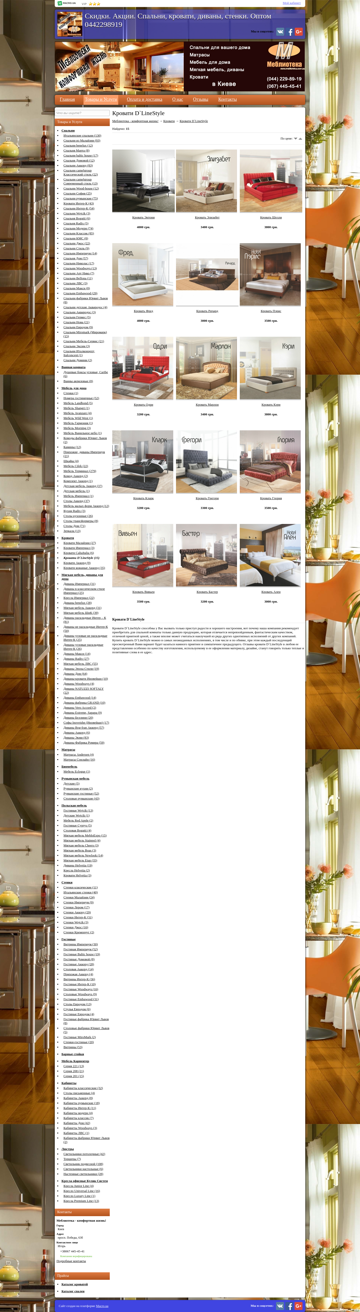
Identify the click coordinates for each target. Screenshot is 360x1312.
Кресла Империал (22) (79, 598)
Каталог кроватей (75, 1284)
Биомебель (69, 766)
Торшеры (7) (72, 1159)
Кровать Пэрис (271, 311)
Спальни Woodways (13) (80, 268)
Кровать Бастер (207, 592)
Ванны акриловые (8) (78, 381)
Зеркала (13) (72, 531)
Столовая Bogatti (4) (77, 830)
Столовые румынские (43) (82, 798)
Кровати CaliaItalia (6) (79, 553)
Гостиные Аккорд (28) (79, 964)
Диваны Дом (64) (75, 673)
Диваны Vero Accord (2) (80, 707)
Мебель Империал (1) (79, 496)
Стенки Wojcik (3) (76, 922)
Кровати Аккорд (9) (77, 563)
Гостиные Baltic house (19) (82, 954)
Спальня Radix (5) (76, 223)
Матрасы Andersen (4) (79, 754)
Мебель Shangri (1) (77, 408)
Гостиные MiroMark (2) (80, 1037)
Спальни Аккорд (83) (78, 165)
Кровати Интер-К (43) (79, 203)
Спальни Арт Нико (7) (79, 273)
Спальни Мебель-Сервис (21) (84, 341)
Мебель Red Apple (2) (78, 820)
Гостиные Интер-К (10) (80, 984)
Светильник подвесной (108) (83, 1164)
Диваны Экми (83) (76, 737)
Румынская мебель (76, 778)
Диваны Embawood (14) (80, 697)
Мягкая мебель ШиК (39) (81, 613)
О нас (177, 99)
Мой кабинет (292, 3)
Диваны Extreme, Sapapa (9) (83, 712)
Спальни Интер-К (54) (79, 208)
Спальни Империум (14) (80, 253)
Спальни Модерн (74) (78, 228)
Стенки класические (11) (81, 887)
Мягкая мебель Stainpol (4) (82, 840)
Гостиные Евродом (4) (79, 1014)
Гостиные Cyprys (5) (78, 825)
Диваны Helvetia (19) (78, 865)
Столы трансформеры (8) (81, 521)
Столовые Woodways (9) (80, 994)
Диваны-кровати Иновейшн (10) (86, 678)
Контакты (227, 99)
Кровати (68, 538)
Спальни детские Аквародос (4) (85, 307)
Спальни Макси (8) (77, 288)
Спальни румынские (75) (81, 198)
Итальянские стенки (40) (81, 892)
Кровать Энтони (143, 217)
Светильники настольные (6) (83, 1169)
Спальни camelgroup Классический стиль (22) (81, 172)
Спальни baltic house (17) (81, 155)
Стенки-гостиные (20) (79, 1042)
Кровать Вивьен (143, 592)
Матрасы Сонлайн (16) (79, 759)
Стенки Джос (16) (76, 927)
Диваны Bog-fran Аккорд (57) (84, 727)
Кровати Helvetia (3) (77, 875)
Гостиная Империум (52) (81, 949)
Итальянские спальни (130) (82, 135)
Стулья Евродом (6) (77, 1009)
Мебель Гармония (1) (78, 423)
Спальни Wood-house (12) (81, 188)
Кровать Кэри (271, 404)
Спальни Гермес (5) (77, 317)
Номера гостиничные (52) (81, 398)
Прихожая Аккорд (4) (78, 974)
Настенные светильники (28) (83, 1174)
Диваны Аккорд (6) (77, 732)
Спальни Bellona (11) (78, 278)
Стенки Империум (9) (79, 902)
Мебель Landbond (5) (78, 403)
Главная (67, 99)
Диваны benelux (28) (78, 603)
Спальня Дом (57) (76, 258)
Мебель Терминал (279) (80, 471)
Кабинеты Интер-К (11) (80, 1108)
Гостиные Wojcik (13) (78, 810)
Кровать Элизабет (207, 217)
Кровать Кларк (143, 498)
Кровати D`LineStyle (194, 121)
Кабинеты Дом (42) (77, 1123)
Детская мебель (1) (77, 491)
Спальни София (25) (78, 193)
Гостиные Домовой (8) (79, 959)
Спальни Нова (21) (77, 322)
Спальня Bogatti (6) (77, 218)
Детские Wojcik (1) (77, 815)
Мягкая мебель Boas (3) (80, 850)
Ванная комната (74, 367)
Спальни (68, 130)
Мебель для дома (74, 388)
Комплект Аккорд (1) (78, 481)
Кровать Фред (143, 311)
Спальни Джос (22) (77, 243)
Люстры (68, 1149)
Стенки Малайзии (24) (79, 897)
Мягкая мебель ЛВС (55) (81, 663)
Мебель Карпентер (75, 1061)
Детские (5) (72, 783)
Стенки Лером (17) (77, 907)
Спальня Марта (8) (77, 150)
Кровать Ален (271, 592)
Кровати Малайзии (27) (80, 543)
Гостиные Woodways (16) (81, 989)
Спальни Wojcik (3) (77, 213)
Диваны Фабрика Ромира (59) (84, 742)
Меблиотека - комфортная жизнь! (135, 121)
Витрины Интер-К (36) (79, 979)
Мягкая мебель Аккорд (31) (83, 608)
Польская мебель (74, 805)
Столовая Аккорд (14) (79, 969)
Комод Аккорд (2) (76, 476)
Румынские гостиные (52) (81, 793)
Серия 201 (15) (74, 1076)
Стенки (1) (71, 393)
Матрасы (68, 749)
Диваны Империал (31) (80, 584)
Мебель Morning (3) (77, 428)
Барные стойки (73, 1054)
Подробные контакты (71, 1261)
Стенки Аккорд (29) (77, 912)
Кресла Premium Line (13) (81, 1201)
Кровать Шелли (271, 217)
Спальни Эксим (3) (77, 346)
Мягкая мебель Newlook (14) (83, 855)
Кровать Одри (143, 404)
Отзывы (200, 99)
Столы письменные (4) (79, 1093)
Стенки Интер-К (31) (78, 917)
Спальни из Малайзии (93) (82, 140)
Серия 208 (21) (74, 1071)
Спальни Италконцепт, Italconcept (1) (79, 353)
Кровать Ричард (207, 311)
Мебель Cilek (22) (76, 466)
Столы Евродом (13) (78, 1004)
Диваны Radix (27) (76, 658)
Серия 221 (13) (74, 1066)
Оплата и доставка (144, 99)
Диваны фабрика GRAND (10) (84, 702)
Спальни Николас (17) (79, 263)
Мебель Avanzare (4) (78, 413)
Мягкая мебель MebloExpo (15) (85, 835)
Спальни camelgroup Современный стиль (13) (81, 181)
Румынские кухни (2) (78, 788)
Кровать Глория (271, 498)
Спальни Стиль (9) (76, 248)
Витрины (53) (73, 1047)
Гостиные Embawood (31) (81, 999)
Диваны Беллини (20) (78, 717)
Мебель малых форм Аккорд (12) (86, 506)
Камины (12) (72, 447)
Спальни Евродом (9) (78, 327)
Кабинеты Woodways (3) (80, 1128)
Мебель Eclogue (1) (77, 771)
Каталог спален (73, 1291)
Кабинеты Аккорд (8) (78, 1098)
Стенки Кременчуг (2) (79, 932)
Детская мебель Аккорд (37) (83, 486)
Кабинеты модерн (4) (78, 1113)
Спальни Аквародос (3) (80, 312)
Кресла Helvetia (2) (77, 870)
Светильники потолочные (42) (84, 1154)
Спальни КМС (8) (76, 238)
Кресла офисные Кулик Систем (85, 1181)
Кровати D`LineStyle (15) (82, 558)
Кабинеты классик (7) (79, 1118)
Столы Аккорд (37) (77, 501)
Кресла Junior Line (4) (79, 1186)
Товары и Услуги (101, 99)
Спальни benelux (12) (78, 145)
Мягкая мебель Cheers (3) (81, 845)
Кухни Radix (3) (74, 511)
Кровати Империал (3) (79, 548)
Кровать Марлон (207, 404)
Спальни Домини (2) (78, 360)
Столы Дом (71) (74, 526)
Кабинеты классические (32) (83, 1088)
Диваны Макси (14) (77, 654)
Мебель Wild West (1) (78, 418)
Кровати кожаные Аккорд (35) (84, 568)
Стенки (67, 882)
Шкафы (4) (71, 461)
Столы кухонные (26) (78, 516)
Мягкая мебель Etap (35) (80, 860)
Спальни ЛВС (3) (76, 283)
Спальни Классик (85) (79, 233)
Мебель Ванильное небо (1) (83, 433)
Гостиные (69, 939)
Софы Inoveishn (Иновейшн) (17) (86, 722)
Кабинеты (69, 1083)
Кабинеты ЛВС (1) (76, 1133)
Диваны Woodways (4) (79, 683)
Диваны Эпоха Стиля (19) (81, 668)
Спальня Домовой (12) (79, 160)
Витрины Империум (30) (81, 944)
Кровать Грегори (207, 498)
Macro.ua (102, 1306)
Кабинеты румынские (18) (82, 1103)
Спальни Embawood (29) (80, 293)
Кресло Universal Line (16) (82, 1191)
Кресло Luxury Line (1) (79, 1196)
